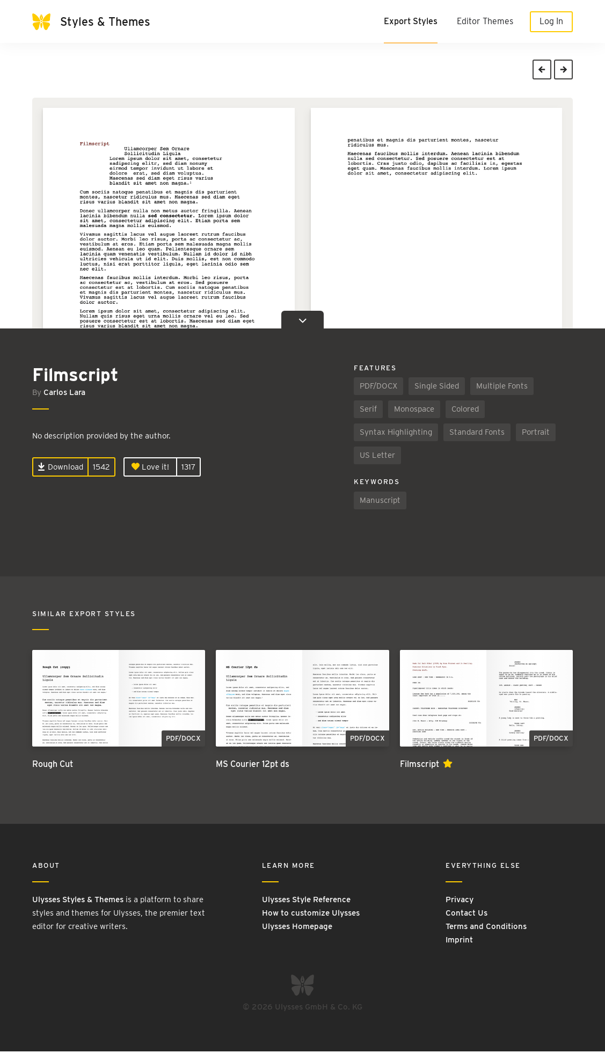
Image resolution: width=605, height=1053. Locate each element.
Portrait (536, 433)
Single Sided (436, 387)
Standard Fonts (477, 433)
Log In (551, 21)
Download (60, 468)
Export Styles (411, 21)
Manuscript (380, 501)
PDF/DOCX (378, 387)
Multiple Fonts (502, 387)
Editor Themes (485, 21)
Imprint (459, 941)
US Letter (377, 457)
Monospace (414, 410)
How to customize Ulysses (311, 914)
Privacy (459, 900)
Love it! (150, 468)
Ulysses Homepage (297, 927)
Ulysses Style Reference (306, 900)
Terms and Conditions (486, 927)
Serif (368, 410)
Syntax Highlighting (396, 433)
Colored (465, 410)
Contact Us (466, 914)
